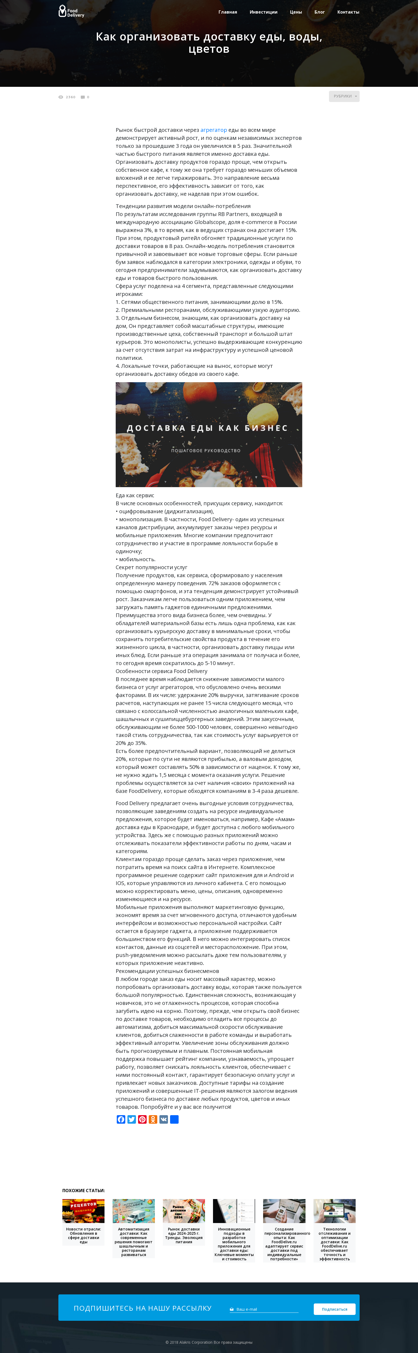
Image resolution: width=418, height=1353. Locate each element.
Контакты (348, 12)
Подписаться (334, 1309)
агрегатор (213, 129)
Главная (228, 12)
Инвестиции (264, 12)
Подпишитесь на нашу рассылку (143, 1308)
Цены (296, 12)
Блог (320, 12)
